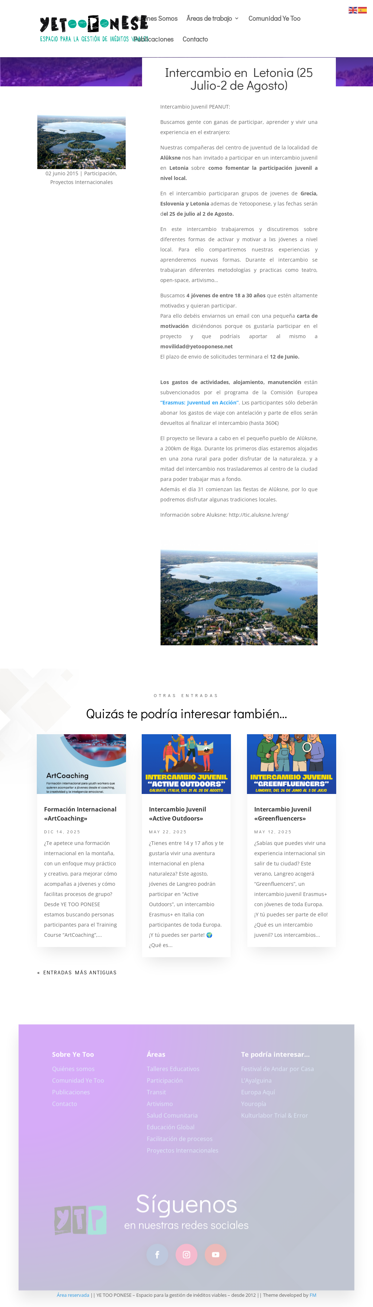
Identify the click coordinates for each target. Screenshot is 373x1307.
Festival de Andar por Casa (277, 1072)
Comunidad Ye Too (274, 19)
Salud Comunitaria (172, 1119)
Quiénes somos (73, 1072)
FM (313, 1295)
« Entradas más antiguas (77, 972)
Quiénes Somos (155, 19)
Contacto (195, 39)
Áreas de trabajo (209, 19)
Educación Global (171, 1130)
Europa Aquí (258, 1095)
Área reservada (73, 1295)
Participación (100, 173)
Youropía (253, 1107)
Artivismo (160, 1107)
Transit (156, 1095)
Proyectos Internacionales (81, 182)
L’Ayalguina (256, 1084)
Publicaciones (153, 39)
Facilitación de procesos (180, 1142)
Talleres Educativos (173, 1072)
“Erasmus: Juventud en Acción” (199, 402)
